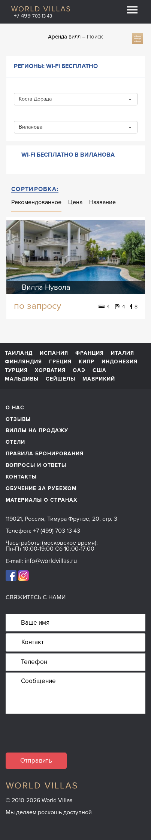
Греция (60, 361)
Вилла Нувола (46, 287)
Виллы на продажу (37, 430)
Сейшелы (60, 379)
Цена (75, 202)
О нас (15, 407)
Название (102, 202)
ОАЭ (79, 370)
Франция (89, 353)
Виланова (75, 127)
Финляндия (23, 361)
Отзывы (18, 419)
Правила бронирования (45, 453)
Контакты (21, 477)
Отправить (36, 760)
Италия (122, 353)
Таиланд (19, 353)
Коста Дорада (75, 99)
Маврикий (98, 379)
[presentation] (63, 738)
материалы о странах (41, 500)
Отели (15, 442)
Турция (16, 370)
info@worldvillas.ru (51, 561)
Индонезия (120, 361)
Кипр (86, 361)
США (99, 370)
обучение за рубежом (41, 488)
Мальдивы (22, 379)
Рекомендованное (36, 202)
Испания (54, 353)
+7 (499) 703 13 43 (56, 531)
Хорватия (50, 370)
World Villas (40, 8)
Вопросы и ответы (36, 465)
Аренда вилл (64, 36)
